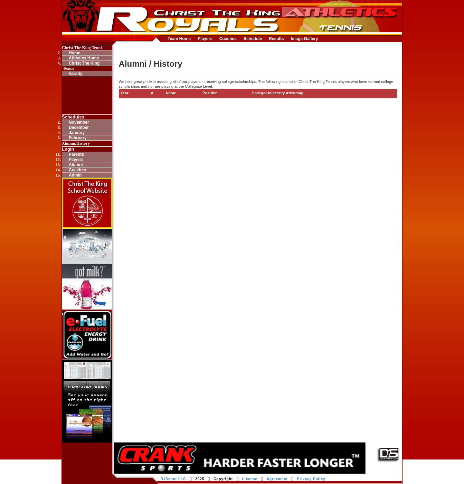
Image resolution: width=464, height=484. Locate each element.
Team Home (179, 38)
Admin (75, 175)
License (249, 479)
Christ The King (84, 63)
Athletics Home (84, 58)
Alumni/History (76, 143)
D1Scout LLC (173, 479)
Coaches (228, 38)
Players (205, 38)
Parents (76, 154)
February (77, 137)
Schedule (253, 38)
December (79, 127)
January (77, 132)
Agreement (277, 479)
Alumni (76, 164)
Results (276, 38)
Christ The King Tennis (82, 47)
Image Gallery (304, 38)
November (79, 122)
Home (74, 52)
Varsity (75, 73)
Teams (68, 68)
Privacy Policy (311, 479)
